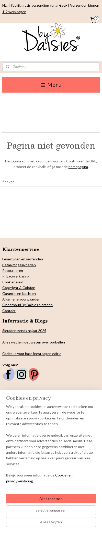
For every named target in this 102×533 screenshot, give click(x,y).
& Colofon (26, 287)
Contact (9, 310)
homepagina (78, 167)
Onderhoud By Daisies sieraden (27, 305)
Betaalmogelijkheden (19, 265)
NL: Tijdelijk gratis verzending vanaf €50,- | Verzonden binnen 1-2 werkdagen (50, 8)
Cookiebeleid (12, 282)
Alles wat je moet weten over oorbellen (33, 342)
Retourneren (12, 270)
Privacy (8, 276)
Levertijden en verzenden (22, 259)
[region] (51, 446)
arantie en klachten (20, 293)
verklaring (21, 276)
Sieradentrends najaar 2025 (24, 330)
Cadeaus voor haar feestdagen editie (31, 353)
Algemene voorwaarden (21, 299)
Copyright (10, 287)
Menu (51, 84)
